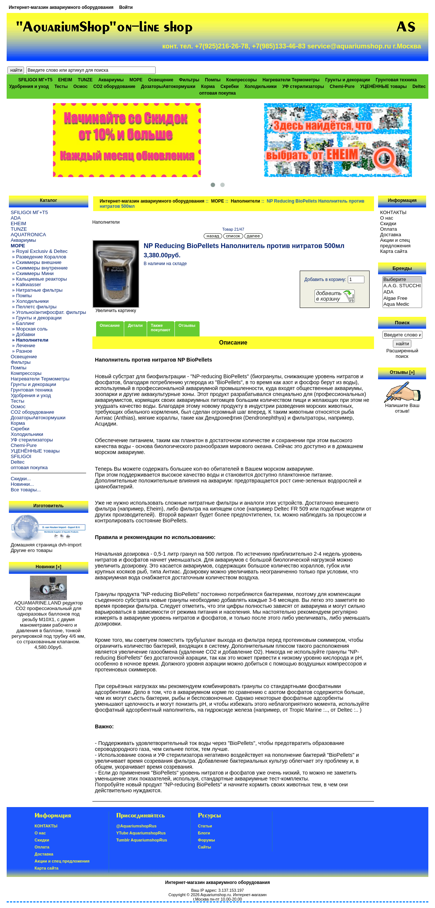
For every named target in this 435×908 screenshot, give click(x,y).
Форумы (206, 840)
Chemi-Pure (342, 86)
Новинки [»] (48, 566)
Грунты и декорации (347, 79)
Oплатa (388, 229)
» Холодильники (30, 301)
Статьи (205, 826)
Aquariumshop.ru (215, 894)
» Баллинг (23, 323)
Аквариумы (111, 79)
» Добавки (23, 334)
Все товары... (26, 489)
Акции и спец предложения (395, 242)
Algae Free (402, 298)
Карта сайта (393, 251)
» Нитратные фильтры (36, 290)
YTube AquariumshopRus (141, 833)
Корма (208, 86)
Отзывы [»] (402, 372)
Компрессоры (241, 79)
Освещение (160, 79)
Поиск (402, 322)
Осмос (81, 86)
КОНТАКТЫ (393, 212)
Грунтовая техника (396, 79)
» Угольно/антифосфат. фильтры (48, 312)
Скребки (230, 86)
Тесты (61, 86)
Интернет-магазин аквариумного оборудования (61, 7)
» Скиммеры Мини (32, 273)
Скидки (388, 223)
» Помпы (21, 295)
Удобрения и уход (29, 86)
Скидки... (21, 478)
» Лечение (23, 345)
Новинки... (22, 484)
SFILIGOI (21, 456)
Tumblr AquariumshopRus (141, 840)
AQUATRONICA (28, 234)
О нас (386, 218)
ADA (16, 218)
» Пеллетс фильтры (34, 306)
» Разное (21, 351)
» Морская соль (29, 329)
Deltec (419, 86)
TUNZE (85, 79)
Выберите (402, 280)
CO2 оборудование (114, 86)
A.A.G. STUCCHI (402, 286)
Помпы (213, 79)
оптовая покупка (217, 93)
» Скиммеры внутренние (39, 268)
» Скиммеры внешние (36, 262)
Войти (126, 7)
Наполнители (245, 201)
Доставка (390, 234)
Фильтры (189, 79)
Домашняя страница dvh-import (46, 545)
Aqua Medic (402, 304)
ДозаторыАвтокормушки (168, 86)
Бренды (402, 268)
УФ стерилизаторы (303, 86)
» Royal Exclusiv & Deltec (39, 251)
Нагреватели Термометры (290, 79)
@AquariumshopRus (136, 826)
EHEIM (65, 79)
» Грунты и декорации (36, 318)
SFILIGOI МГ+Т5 (35, 79)
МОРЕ (217, 201)
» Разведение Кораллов (38, 257)
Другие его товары (31, 550)
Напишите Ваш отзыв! (402, 406)
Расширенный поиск (402, 353)
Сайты (204, 847)
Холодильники (260, 86)
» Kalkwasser (26, 284)
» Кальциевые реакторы (39, 279)
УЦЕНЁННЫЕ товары (383, 86)
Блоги (204, 833)
